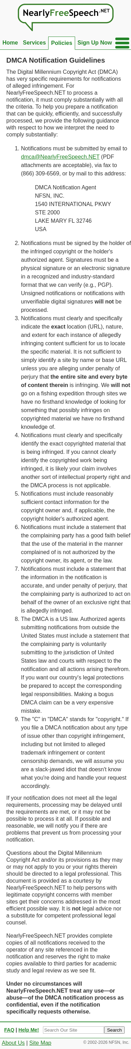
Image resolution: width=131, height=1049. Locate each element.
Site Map (40, 1043)
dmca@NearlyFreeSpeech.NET (60, 157)
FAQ (9, 1030)
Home (10, 43)
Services (34, 43)
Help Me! (29, 1030)
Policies (61, 43)
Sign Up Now (95, 43)
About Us (13, 1043)
